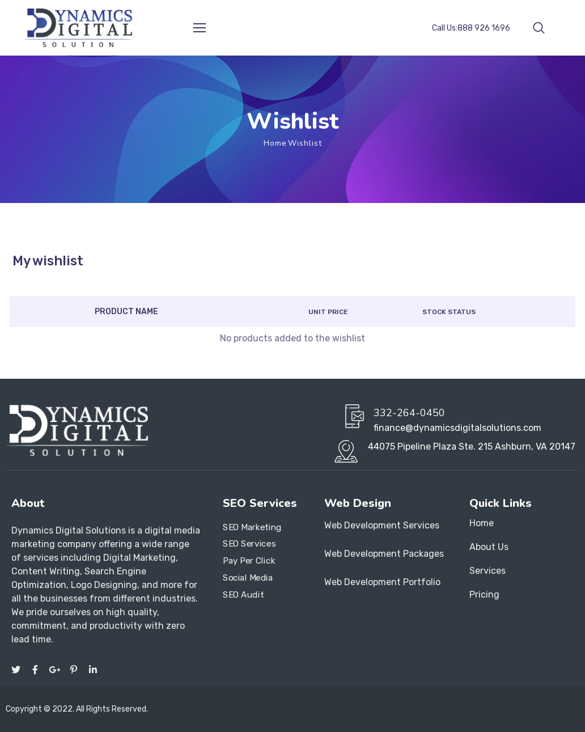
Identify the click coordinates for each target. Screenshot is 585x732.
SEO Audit (243, 595)
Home (275, 143)
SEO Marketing (252, 527)
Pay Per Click (249, 561)
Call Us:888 (471, 28)
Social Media (248, 578)
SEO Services (249, 544)
